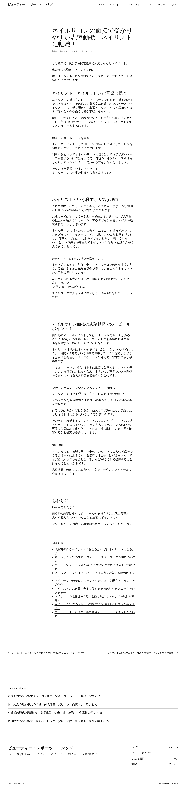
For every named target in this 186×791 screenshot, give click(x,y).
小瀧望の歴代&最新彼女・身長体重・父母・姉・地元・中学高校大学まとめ (55, 712)
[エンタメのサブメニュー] (177, 4)
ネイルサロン (87, 51)
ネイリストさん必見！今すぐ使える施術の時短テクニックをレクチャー (47, 652)
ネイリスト (76, 51)
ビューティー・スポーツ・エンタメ (30, 4)
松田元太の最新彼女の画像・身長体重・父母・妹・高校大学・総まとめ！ (54, 704)
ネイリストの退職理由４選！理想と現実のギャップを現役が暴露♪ (141, 652)
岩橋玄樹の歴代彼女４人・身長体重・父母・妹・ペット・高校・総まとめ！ (55, 696)
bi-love (60, 51)
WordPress (174, 783)
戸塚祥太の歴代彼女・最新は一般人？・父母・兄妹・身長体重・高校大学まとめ (58, 721)
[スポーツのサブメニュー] (164, 4)
